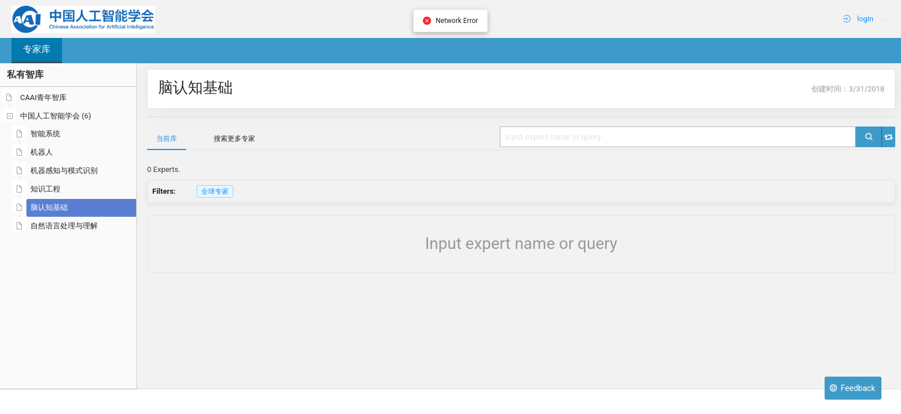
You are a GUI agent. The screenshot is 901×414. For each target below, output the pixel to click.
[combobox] (678, 136)
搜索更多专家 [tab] (234, 139)
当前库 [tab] (166, 139)
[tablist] (521, 138)
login (858, 18)
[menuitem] (885, 19)
